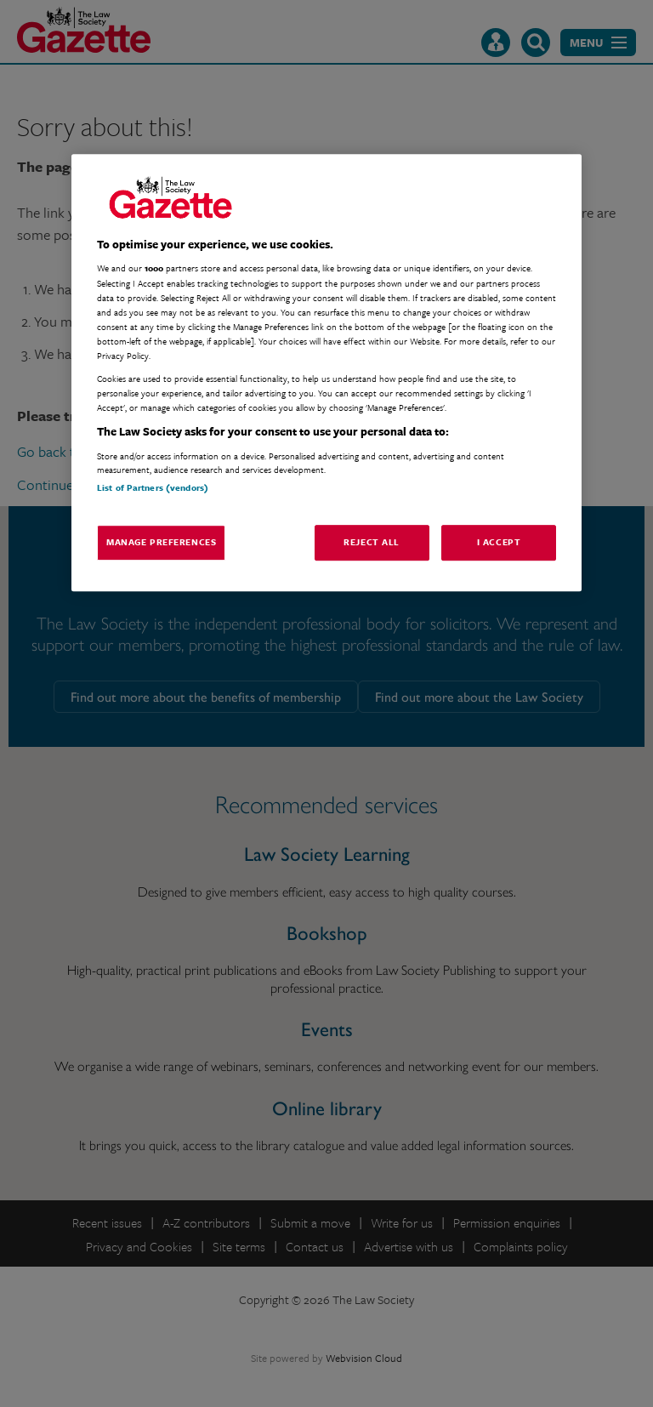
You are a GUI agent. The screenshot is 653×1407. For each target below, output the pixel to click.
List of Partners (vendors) (152, 487)
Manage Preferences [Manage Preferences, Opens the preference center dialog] (161, 542)
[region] (326, 372)
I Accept (499, 542)
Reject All (372, 542)
